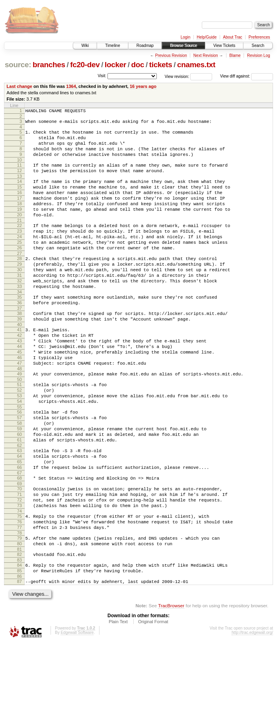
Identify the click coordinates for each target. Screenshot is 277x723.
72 (19, 566)
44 (19, 387)
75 (19, 585)
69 (19, 548)
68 (19, 541)
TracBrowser (171, 685)
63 (19, 509)
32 (19, 310)
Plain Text (118, 701)
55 (19, 458)
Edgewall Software (77, 712)
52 (19, 437)
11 (19, 173)
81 (19, 624)
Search (258, 45)
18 (19, 219)
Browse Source (183, 45)
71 (19, 560)
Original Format (153, 701)
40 (19, 361)
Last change (19, 86)
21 (19, 239)
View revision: (177, 76)
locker (115, 64)
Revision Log (258, 55)
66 (19, 529)
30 (19, 297)
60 (19, 490)
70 (19, 553)
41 (19, 366)
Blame (234, 55)
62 (19, 503)
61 (19, 497)
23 (19, 251)
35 (19, 329)
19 (19, 226)
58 (19, 476)
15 (19, 198)
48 (19, 414)
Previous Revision (171, 55)
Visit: (102, 76)
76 (19, 592)
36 (19, 336)
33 (19, 317)
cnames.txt (196, 64)
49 (19, 419)
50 (19, 426)
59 (19, 483)
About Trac (232, 37)
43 (19, 380)
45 (19, 393)
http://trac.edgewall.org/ (252, 712)
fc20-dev (84, 64)
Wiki (85, 45)
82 (19, 629)
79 (19, 610)
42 (19, 373)
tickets (160, 64)
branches (49, 64)
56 (19, 463)
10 (19, 168)
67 (19, 536)
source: (18, 64)
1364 (71, 86)
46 (19, 400)
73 (19, 573)
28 (19, 283)
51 (19, 431)
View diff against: (246, 76)
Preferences (259, 37)
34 (19, 324)
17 (19, 212)
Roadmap (145, 45)
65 (19, 522)
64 (19, 515)
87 (19, 660)
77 (19, 599)
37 (19, 342)
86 (19, 655)
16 (19, 205)
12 (19, 180)
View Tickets (224, 45)
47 (19, 407)
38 (19, 348)
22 (19, 244)
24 (19, 258)
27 (19, 278)
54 (19, 451)
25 (19, 264)
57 (19, 470)
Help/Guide (207, 37)
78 (19, 605)
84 (19, 641)
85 (19, 648)
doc (137, 64)
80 (19, 617)
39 (19, 354)
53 (19, 444)
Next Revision (205, 55)
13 (19, 187)
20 (19, 232)
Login (185, 37)
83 (19, 636)
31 (19, 303)
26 (19, 271)
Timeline (112, 45)
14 (19, 192)
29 (19, 290)
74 (19, 580)
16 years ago (143, 86)
